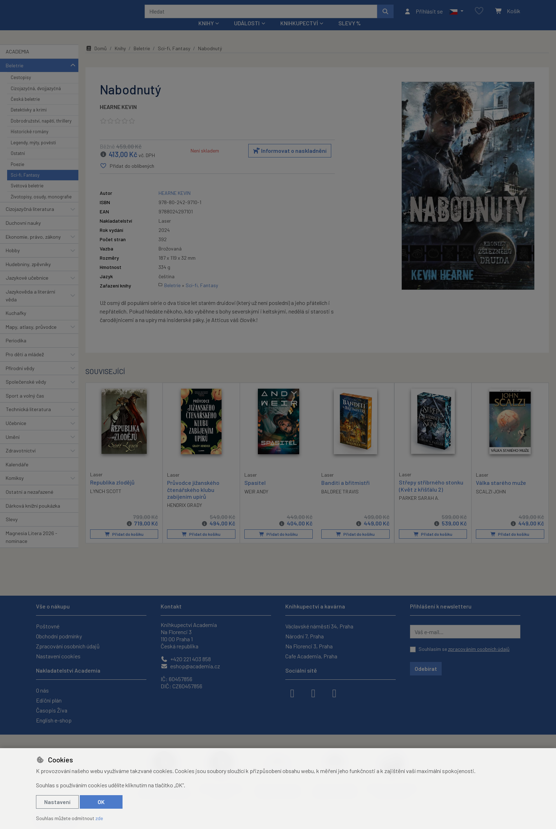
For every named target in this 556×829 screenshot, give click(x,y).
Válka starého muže (501, 492)
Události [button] (247, 32)
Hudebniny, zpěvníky (28, 274)
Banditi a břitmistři (345, 492)
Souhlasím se (464, 649)
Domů (96, 58)
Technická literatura (28, 419)
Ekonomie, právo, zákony (33, 246)
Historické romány (29, 141)
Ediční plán (49, 700)
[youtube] (334, 692)
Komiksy (15, 488)
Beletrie (15, 75)
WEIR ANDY (256, 501)
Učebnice (16, 433)
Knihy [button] (206, 32)
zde (99, 818)
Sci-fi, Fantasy (25, 184)
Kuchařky (16, 323)
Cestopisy (21, 87)
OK (101, 801)
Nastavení (57, 801)
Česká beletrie (25, 109)
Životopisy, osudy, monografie (41, 206)
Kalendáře (17, 474)
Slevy (12, 529)
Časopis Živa (51, 710)
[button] (456, 16)
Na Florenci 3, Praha (309, 646)
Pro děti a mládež (25, 364)
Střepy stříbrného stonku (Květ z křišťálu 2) (431, 495)
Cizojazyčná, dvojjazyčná (36, 97)
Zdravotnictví (21, 460)
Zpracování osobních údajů (68, 646)
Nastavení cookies (58, 656)
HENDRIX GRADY (184, 515)
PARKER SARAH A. (419, 507)
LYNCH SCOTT (105, 501)
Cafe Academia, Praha (311, 656)
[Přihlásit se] (423, 16)
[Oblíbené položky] (479, 16)
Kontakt (171, 606)
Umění (13, 446)
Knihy (120, 58)
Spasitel (255, 492)
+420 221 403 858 (186, 659)
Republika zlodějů (112, 491)
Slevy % (349, 32)
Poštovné (47, 626)
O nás (42, 690)
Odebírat (426, 668)
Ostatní (18, 163)
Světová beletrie (27, 195)
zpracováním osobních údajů (479, 649)
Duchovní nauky (23, 232)
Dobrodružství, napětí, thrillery (41, 130)
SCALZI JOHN (491, 501)
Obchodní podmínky (59, 636)
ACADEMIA (17, 61)
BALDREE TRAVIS (340, 501)
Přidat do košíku (124, 543)
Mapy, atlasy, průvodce (31, 336)
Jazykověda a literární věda (30, 305)
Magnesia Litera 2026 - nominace (31, 547)
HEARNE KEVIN (118, 116)
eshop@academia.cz (190, 666)
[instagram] (313, 692)
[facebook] (292, 692)
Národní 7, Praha (304, 636)
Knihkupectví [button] (299, 32)
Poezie (17, 173)
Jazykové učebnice (27, 287)
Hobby (13, 260)
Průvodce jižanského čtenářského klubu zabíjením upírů (193, 499)
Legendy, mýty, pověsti (33, 152)
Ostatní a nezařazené (29, 501)
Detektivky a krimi (29, 119)
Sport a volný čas (25, 405)
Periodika (16, 350)
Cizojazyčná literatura (30, 219)
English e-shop (54, 720)
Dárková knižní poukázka (33, 515)
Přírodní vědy (20, 377)
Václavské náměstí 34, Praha (319, 626)
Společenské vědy (26, 391)
